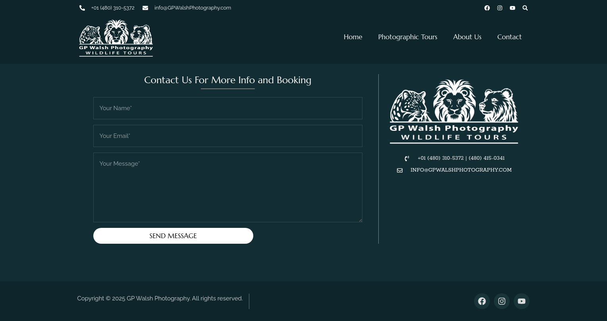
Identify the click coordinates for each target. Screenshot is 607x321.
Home (353, 36)
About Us (467, 36)
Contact (509, 36)
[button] (525, 8)
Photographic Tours (407, 36)
